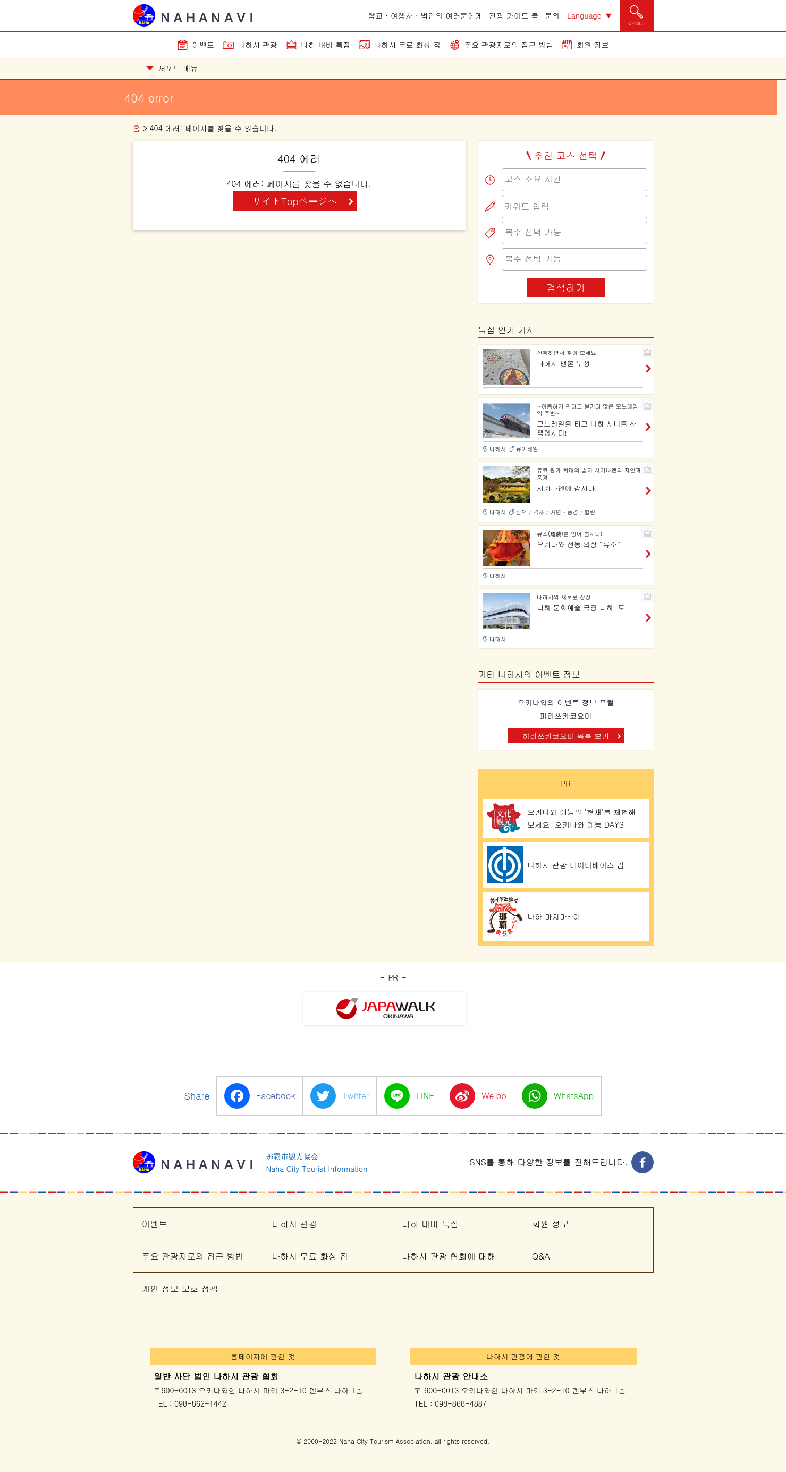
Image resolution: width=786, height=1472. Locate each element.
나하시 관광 (257, 44)
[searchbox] (574, 179)
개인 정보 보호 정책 (180, 1288)
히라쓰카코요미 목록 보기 (565, 735)
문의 (552, 15)
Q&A (541, 1256)
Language (584, 15)
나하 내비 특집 (325, 44)
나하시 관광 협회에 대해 (448, 1256)
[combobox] (574, 179)
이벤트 (203, 44)
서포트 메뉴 (172, 68)
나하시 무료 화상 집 (407, 44)
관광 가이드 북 (513, 15)
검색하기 (565, 287)
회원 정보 (593, 44)
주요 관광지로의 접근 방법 (508, 44)
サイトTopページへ (294, 201)
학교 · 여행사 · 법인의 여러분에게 (425, 15)
